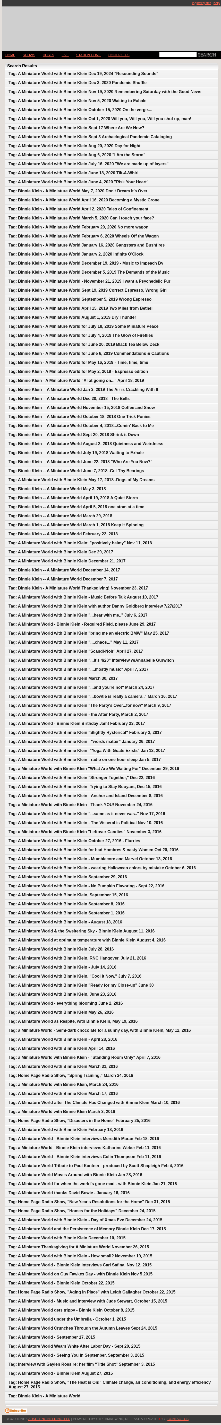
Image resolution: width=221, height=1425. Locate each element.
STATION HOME (88, 55)
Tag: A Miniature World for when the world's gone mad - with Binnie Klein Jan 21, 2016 (92, 1184)
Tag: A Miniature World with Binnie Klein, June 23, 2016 (62, 994)
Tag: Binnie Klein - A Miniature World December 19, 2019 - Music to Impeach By (85, 263)
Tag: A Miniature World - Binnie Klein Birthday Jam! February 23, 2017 (76, 723)
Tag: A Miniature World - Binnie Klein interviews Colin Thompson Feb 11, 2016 (84, 1156)
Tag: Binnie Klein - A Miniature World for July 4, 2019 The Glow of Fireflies (80, 335)
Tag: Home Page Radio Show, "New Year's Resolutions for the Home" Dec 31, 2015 (89, 1202)
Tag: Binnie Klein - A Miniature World (44, 1396)
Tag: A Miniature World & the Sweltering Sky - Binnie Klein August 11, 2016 (81, 931)
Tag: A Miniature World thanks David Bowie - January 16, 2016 (69, 1193)
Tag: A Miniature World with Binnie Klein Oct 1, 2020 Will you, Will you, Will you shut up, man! (99, 119)
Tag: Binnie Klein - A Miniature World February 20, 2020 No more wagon (78, 227)
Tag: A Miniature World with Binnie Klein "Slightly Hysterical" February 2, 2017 (85, 732)
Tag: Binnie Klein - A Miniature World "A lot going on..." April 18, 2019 (76, 380)
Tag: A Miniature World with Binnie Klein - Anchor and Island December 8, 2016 (85, 795)
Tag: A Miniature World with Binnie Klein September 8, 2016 (66, 904)
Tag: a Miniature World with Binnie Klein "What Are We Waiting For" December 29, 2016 (93, 768)
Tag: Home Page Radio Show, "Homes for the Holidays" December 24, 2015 (82, 1211)
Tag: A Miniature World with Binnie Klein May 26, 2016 (61, 1012)
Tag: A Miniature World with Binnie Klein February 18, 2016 (65, 1129)
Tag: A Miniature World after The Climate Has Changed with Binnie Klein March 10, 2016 (94, 1102)
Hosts (48, 55)
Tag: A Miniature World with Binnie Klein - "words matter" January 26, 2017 (81, 741)
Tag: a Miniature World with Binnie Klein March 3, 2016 (61, 1111)
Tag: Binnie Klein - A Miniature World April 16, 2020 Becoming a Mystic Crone (83, 200)
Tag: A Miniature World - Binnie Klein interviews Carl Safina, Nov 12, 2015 (80, 1265)
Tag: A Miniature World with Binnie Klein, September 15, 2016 (68, 895)
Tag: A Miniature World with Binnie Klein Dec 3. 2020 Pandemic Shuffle (77, 82)
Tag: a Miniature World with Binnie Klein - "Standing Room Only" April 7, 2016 (84, 1057)
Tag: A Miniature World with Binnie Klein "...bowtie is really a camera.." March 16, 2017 (92, 696)
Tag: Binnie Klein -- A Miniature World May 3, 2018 (57, 489)
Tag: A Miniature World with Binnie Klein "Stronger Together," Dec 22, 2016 (81, 777)
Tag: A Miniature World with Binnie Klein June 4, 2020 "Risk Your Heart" (78, 182)
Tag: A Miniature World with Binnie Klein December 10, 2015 (66, 1238)
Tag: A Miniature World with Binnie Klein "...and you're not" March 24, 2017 (81, 687)
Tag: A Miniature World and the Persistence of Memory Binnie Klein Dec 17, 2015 (87, 1229)
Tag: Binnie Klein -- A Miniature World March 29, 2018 (60, 516)
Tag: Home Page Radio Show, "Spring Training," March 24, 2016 (70, 1075)
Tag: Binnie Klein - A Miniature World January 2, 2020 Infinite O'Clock (75, 254)
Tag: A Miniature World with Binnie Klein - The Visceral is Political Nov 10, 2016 (85, 823)
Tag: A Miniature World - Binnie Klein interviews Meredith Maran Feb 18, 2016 (83, 1138)
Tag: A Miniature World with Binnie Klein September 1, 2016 (66, 913)
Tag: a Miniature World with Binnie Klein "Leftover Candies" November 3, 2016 (85, 832)
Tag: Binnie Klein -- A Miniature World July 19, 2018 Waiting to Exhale (76, 453)
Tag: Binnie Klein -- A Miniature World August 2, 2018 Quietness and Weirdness (85, 443)
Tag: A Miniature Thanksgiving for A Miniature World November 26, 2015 (78, 1247)
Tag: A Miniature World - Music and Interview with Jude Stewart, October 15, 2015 (87, 1301)
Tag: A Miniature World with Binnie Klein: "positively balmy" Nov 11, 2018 (80, 543)
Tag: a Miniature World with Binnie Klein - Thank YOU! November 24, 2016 (80, 804)
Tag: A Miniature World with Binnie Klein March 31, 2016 (63, 1066)
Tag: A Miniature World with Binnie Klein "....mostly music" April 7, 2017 (78, 669)
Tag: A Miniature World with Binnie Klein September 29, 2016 (67, 877)
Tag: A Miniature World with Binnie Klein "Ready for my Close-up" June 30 (81, 985)
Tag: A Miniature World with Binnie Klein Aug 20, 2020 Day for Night (74, 146)
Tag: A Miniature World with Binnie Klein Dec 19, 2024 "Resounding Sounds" (83, 73)
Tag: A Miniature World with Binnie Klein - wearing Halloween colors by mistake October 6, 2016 (102, 868)
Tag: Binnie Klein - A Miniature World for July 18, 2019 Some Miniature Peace (83, 326)
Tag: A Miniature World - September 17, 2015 (51, 1337)
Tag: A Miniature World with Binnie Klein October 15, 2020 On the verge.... (80, 110)
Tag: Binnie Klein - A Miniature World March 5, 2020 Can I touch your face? (81, 218)
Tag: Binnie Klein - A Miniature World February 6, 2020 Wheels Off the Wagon (83, 236)
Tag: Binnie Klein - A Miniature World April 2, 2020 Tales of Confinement (78, 209)
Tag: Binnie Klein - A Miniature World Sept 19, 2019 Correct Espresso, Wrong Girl (87, 290)
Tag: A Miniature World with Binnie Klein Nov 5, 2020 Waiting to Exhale (77, 101)
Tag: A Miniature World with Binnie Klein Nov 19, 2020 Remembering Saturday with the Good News (104, 91)
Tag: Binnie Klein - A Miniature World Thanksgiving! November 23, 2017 (78, 588)
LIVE (65, 55)
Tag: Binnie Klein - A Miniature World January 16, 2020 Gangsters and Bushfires (86, 245)
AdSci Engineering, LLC (49, 1419)
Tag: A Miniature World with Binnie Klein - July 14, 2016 (62, 967)
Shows (29, 55)
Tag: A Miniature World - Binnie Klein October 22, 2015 (61, 1283)
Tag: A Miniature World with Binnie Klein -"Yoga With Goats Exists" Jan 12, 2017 (86, 750)
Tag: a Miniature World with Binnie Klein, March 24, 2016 (63, 1084)
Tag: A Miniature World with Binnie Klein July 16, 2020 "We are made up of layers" (88, 164)
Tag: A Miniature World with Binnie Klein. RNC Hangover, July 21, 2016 (77, 958)
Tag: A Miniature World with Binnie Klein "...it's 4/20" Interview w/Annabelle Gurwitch (91, 660)
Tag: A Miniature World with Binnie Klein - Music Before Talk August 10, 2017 (83, 597)
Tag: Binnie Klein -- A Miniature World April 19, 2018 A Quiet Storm (73, 498)
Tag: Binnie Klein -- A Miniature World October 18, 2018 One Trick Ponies (79, 416)
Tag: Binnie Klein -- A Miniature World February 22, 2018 (63, 534)
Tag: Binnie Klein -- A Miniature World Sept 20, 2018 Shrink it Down (73, 434)
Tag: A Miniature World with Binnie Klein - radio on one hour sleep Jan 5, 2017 (84, 759)
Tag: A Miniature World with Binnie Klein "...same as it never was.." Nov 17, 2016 (86, 814)
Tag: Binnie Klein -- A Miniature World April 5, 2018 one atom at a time (76, 507)
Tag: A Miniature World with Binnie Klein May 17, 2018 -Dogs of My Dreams (81, 480)
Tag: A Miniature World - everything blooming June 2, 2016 (65, 1003)
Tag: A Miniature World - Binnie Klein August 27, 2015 (60, 1373)
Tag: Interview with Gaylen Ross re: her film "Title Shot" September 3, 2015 (81, 1364)
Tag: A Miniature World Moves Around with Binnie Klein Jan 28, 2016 (75, 1175)
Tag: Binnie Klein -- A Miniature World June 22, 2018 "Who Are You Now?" (80, 462)
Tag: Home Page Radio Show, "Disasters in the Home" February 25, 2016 (79, 1120)
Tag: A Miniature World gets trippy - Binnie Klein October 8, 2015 (71, 1310)
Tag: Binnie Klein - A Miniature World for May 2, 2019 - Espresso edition (78, 371)
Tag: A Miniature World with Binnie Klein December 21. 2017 (66, 561)
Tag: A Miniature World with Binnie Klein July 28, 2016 (61, 949)
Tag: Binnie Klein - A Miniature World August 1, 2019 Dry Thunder (72, 317)
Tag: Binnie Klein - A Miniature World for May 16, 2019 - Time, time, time (78, 362)
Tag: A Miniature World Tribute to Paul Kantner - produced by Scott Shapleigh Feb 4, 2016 (95, 1166)
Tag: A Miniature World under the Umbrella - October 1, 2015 (67, 1319)
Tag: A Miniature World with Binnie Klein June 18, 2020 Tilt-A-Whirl (73, 173)
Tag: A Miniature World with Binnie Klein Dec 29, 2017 (60, 552)
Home (10, 55)
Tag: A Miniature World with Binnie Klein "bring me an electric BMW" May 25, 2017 (88, 633)
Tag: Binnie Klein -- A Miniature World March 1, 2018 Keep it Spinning (76, 525)
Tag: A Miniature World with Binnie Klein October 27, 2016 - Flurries (74, 841)
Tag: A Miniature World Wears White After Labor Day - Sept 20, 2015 (74, 1346)
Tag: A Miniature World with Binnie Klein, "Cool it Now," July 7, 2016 (74, 976)
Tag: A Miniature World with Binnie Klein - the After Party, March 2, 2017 (78, 714)
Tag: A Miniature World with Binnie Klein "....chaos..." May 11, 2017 (73, 642)
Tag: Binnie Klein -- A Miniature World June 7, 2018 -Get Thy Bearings (76, 471)
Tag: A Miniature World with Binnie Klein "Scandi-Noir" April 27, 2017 (75, 651)
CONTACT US (119, 55)
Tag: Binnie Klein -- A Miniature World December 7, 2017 (63, 579)
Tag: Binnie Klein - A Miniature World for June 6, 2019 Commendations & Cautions (88, 353)
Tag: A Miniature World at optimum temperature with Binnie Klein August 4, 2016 (87, 940)
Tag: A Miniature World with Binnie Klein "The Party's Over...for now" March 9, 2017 (89, 705)
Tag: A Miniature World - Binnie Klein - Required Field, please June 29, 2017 (82, 624)
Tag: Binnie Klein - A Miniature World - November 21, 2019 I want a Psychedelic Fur (89, 281)
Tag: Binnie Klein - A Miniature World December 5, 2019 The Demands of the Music (89, 272)
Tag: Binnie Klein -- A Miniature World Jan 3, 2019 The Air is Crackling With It (83, 389)
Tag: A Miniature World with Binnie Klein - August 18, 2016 (65, 922)
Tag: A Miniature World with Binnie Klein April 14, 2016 (61, 1048)
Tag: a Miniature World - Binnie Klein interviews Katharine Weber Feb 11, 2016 (84, 1147)
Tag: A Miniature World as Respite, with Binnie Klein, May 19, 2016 (73, 1021)
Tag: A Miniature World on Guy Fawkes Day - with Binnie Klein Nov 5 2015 (80, 1274)
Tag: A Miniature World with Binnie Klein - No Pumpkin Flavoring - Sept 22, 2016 (86, 886)
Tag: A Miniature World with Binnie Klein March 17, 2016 (63, 1093)
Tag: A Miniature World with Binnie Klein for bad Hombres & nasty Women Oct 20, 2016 (93, 850)
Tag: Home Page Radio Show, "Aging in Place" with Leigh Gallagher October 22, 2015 (91, 1292)
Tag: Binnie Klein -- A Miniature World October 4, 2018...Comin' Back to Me (81, 425)
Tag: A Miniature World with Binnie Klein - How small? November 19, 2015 (80, 1256)
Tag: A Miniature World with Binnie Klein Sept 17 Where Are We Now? (76, 128)
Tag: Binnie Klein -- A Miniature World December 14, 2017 (64, 570)
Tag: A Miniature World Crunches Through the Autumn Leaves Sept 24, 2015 (82, 1328)
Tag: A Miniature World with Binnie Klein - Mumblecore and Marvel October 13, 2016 (90, 859)
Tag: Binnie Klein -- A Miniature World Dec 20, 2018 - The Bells (69, 398)
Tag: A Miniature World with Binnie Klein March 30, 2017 (63, 678)
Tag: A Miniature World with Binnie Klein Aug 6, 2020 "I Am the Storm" (76, 155)
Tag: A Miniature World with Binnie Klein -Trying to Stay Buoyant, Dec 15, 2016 (85, 786)
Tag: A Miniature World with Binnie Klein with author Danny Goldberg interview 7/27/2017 (95, 606)
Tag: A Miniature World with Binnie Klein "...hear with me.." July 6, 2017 (78, 615)
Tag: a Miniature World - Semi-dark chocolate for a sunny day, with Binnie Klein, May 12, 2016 (99, 1030)
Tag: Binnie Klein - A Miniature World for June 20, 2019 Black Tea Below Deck (83, 344)
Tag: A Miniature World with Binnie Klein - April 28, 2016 (62, 1039)
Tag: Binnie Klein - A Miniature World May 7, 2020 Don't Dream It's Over (77, 191)
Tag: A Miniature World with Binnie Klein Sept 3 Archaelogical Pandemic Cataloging (90, 137)
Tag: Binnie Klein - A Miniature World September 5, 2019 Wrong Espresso (79, 299)
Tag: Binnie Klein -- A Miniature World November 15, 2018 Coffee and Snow (81, 407)
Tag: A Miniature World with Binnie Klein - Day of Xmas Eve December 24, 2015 (85, 1220)
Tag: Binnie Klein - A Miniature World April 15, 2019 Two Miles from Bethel (80, 308)
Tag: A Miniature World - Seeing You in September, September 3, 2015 (76, 1355)
